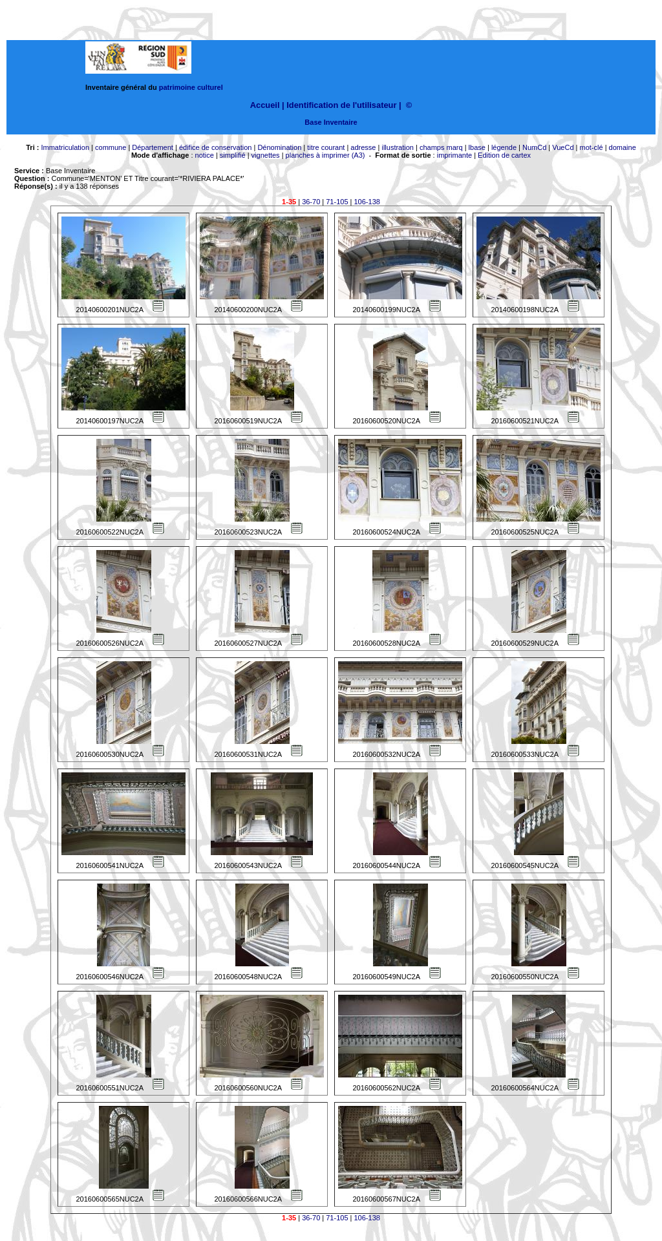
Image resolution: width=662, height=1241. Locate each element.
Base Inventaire (330, 122)
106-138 (367, 202)
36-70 (311, 202)
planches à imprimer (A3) (325, 155)
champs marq (441, 147)
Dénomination (279, 147)
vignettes (265, 155)
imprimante (454, 155)
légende (504, 147)
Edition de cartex (504, 155)
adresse (363, 147)
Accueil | (267, 105)
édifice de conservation (215, 147)
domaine (622, 147)
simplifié (233, 155)
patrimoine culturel (191, 87)
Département (152, 147)
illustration (397, 147)
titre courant (326, 147)
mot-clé (591, 147)
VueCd (562, 147)
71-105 (337, 202)
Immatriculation (65, 147)
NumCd (534, 147)
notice (204, 155)
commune (110, 147)
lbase (477, 147)
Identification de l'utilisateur (341, 105)
